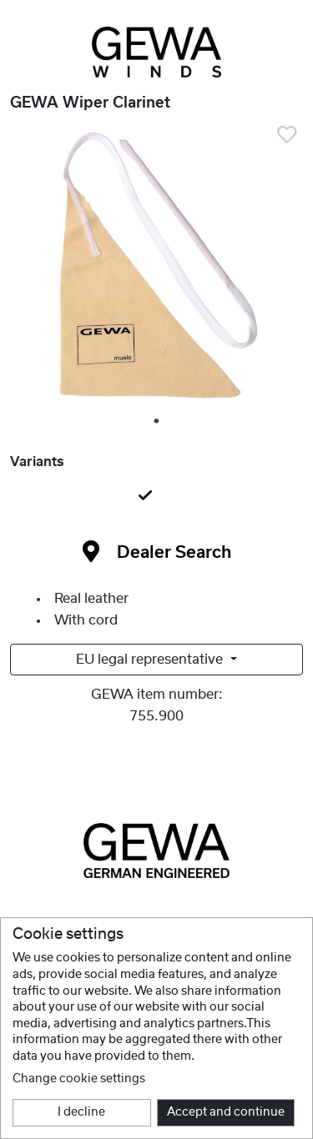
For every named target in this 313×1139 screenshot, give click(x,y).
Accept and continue (226, 1112)
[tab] (156, 497)
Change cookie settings (79, 1079)
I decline (81, 1112)
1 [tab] (158, 421)
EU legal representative (151, 659)
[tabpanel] (156, 271)
